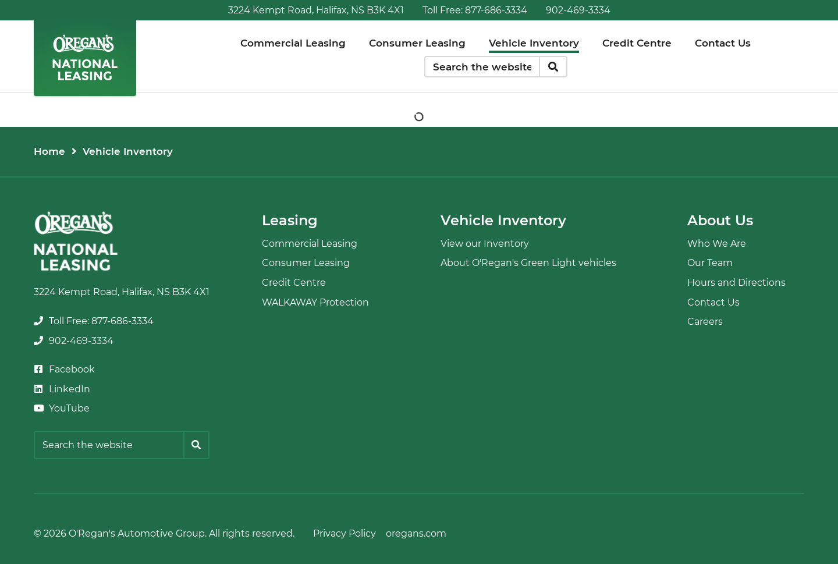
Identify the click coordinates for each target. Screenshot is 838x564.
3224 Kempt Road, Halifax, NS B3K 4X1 (316, 10)
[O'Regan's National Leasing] (85, 57)
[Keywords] (482, 67)
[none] (474, 10)
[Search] (553, 67)
